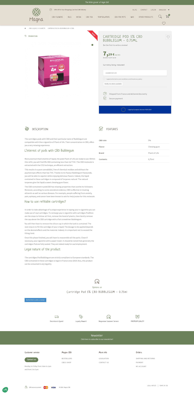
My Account (141, 366)
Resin (78, 17)
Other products (146, 17)
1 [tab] (92, 45)
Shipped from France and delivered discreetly (128, 94)
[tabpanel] (60, 70)
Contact (144, 10)
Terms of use (163, 385)
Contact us (31, 360)
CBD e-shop (66, 362)
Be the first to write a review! (115, 45)
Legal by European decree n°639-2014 (135, 109)
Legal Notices (151, 385)
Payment (139, 362)
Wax (132, 17)
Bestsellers (67, 358)
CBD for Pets (120, 17)
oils (69, 17)
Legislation (104, 358)
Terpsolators (104, 17)
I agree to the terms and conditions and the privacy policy (124, 79)
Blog (135, 10)
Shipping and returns (145, 358)
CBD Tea (89, 17)
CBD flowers (57, 17)
